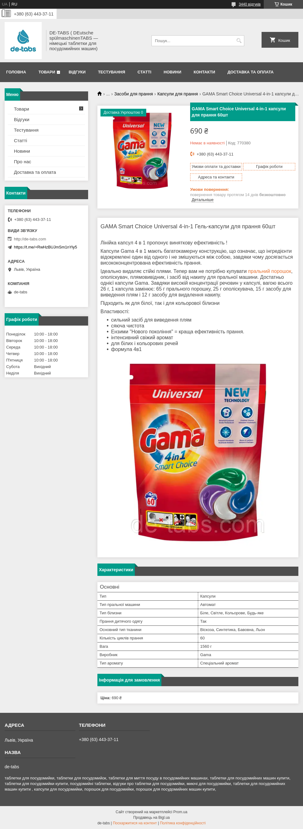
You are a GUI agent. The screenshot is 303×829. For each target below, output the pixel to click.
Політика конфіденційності (183, 823)
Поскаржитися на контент (135, 823)
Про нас (22, 161)
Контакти (204, 72)
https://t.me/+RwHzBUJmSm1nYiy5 (45, 247)
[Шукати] (238, 40)
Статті (144, 72)
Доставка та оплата (251, 72)
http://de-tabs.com (30, 239)
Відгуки (77, 72)
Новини (172, 72)
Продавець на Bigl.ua (151, 817)
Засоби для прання (133, 93)
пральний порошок (269, 271)
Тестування (111, 72)
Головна (16, 72)
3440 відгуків (250, 4)
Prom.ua (180, 812)
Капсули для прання (177, 93)
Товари (46, 72)
